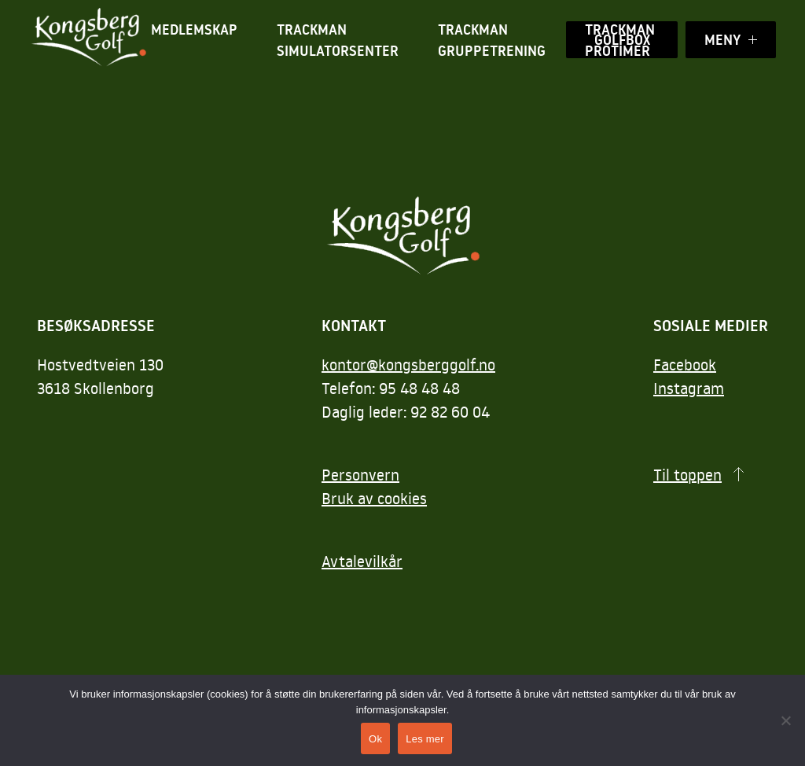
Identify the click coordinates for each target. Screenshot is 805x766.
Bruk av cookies (374, 498)
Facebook (684, 364)
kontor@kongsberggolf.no (408, 364)
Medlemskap (194, 29)
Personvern (360, 474)
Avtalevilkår (362, 561)
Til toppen (687, 474)
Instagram (688, 387)
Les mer (425, 739)
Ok (375, 739)
